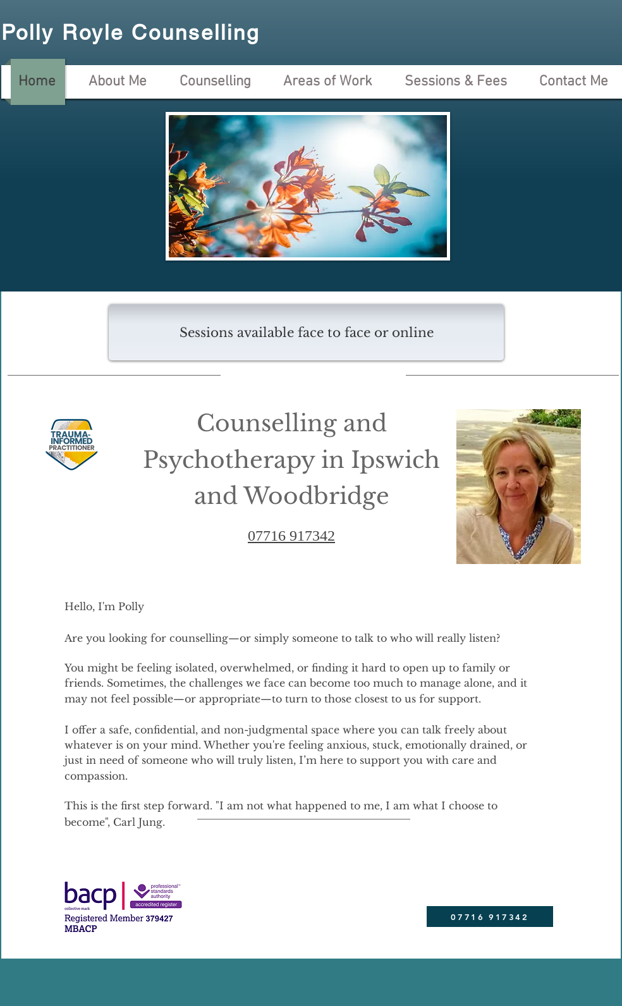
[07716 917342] (490, 916)
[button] (306, 332)
